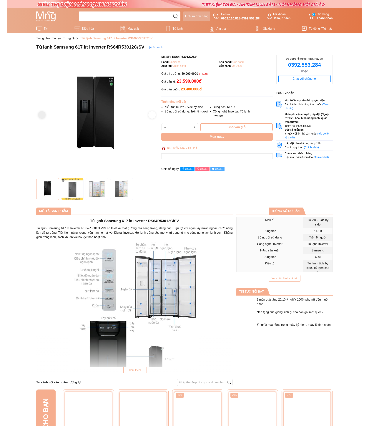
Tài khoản (278, 16)
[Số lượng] (179, 127)
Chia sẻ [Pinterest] (202, 169)
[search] (176, 16)
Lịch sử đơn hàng (196, 16)
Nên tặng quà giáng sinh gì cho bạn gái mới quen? (290, 312)
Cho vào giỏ (236, 127)
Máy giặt (133, 28)
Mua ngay (217, 136)
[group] (97, 115)
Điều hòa (88, 28)
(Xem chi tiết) (321, 157)
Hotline (237, 17)
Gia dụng (269, 28)
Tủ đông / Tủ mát (320, 28)
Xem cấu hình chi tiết (284, 278)
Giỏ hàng (321, 16)
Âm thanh (222, 28)
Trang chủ (43, 38)
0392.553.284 (304, 65)
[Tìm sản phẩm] (129, 16)
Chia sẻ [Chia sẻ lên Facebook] (187, 169)
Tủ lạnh (178, 28)
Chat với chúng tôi (304, 78)
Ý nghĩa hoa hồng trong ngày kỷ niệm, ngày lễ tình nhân (294, 324)
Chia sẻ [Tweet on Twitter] (217, 169)
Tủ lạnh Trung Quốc (65, 38)
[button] (152, 115)
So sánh (157, 47)
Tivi (46, 28)
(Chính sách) (311, 147)
